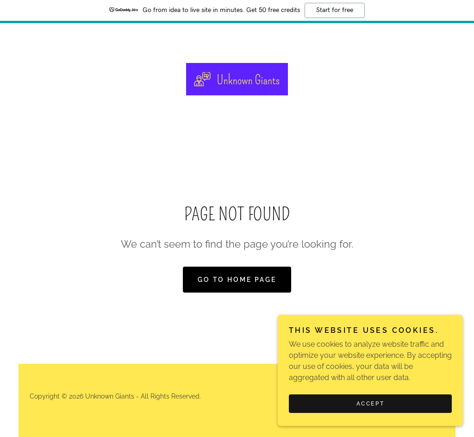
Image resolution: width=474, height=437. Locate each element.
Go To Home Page (237, 279)
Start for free (334, 10)
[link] (237, 78)
